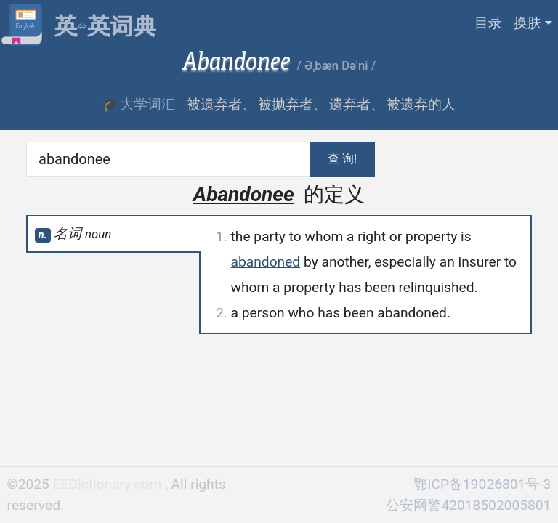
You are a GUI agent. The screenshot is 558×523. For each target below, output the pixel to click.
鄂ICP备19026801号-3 (482, 484)
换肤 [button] (527, 23)
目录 (488, 23)
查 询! (342, 159)
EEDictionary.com (109, 484)
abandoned (266, 262)
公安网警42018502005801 (468, 505)
